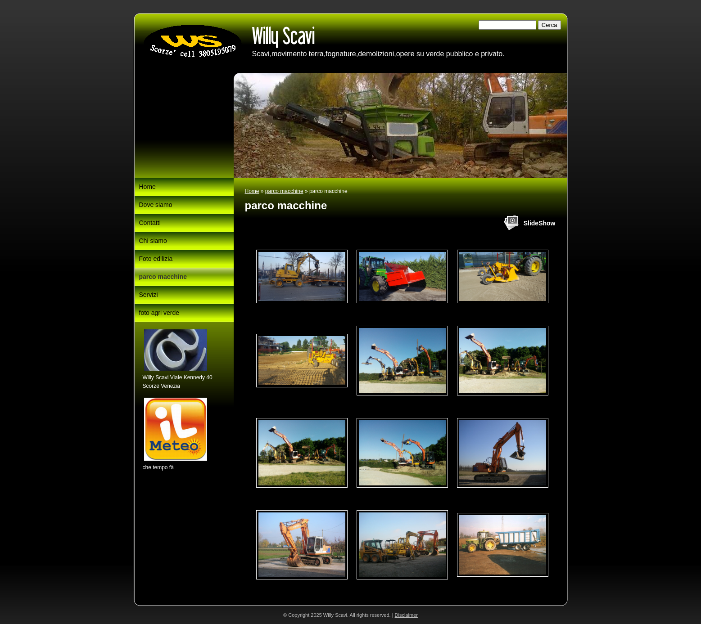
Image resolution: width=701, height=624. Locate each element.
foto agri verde (159, 312)
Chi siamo (153, 240)
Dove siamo (155, 204)
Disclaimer (406, 615)
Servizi (148, 294)
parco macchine (284, 191)
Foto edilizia (156, 258)
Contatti (150, 222)
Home (252, 191)
